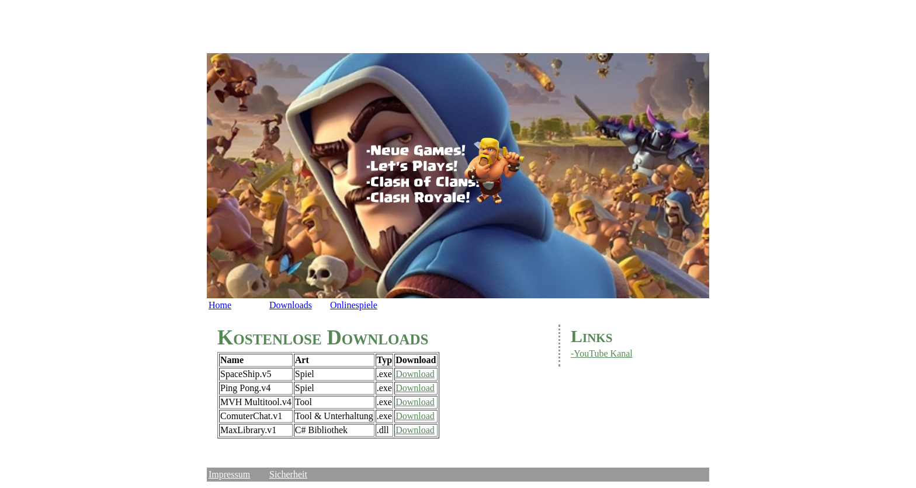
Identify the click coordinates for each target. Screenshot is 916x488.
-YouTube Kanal (602, 353)
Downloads (290, 305)
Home (220, 305)
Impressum (229, 474)
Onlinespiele (353, 305)
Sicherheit (288, 474)
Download (415, 374)
